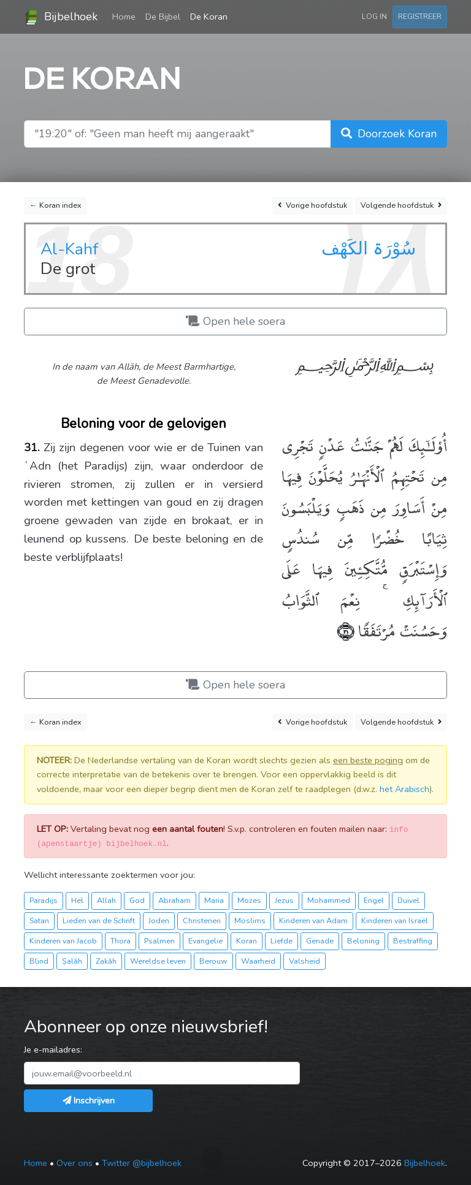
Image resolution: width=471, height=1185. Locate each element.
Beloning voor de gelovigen (143, 423)
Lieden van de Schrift (99, 920)
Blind (38, 961)
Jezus (284, 900)
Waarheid (258, 961)
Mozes (249, 900)
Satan (39, 920)
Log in (374, 16)
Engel (374, 900)
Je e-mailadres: (53, 1049)
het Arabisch (404, 789)
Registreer (420, 16)
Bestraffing (412, 940)
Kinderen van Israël (394, 920)
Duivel (408, 900)
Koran (246, 940)
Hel (77, 900)
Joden (158, 920)
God (137, 900)
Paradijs (43, 900)
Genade (320, 940)
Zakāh (106, 961)
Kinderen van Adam (313, 920)
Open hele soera (235, 321)
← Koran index (55, 205)
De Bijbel (162, 16)
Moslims (250, 920)
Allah (106, 900)
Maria (214, 900)
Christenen (202, 920)
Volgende (401, 205)
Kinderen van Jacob (63, 940)
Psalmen (159, 940)
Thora (120, 940)
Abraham (174, 900)
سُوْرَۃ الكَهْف (368, 248)
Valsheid (304, 961)
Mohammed (328, 900)
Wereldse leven (158, 961)
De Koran (209, 16)
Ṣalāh (72, 961)
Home (126, 16)
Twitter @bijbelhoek (142, 1163)
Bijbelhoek (61, 17)
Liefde (281, 940)
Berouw (213, 961)
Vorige (312, 205)
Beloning (363, 940)
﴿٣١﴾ (345, 630)
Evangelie (205, 940)
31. (32, 447)
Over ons (74, 1163)
